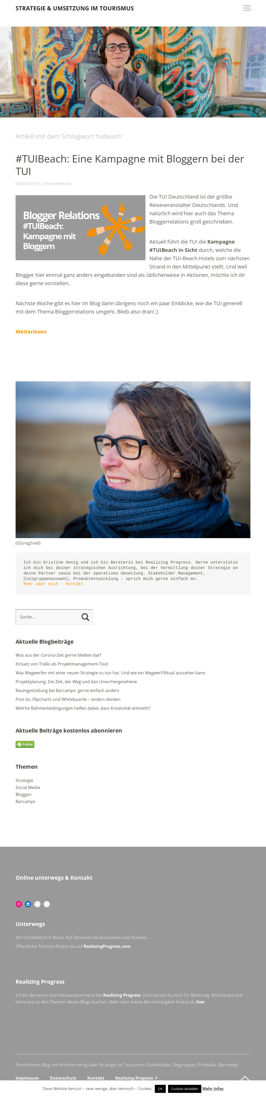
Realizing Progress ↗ (136, 1078)
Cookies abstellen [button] (184, 1088)
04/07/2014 (26, 183)
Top (245, 1078)
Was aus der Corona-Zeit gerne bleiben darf (58, 655)
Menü (246, 8)
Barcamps (25, 801)
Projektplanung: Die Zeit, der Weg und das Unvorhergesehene (76, 681)
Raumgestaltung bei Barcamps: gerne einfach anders (67, 690)
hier (200, 1002)
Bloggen (23, 794)
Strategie (24, 780)
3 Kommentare (56, 183)
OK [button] (160, 1088)
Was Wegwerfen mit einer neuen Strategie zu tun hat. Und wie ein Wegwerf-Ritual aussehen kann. (111, 673)
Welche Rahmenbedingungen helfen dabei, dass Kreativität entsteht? (83, 708)
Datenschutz (63, 1078)
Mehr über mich (40, 584)
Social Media (28, 787)
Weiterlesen (31, 331)
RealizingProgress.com (107, 946)
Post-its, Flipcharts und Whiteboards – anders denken (68, 699)
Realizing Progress (122, 995)
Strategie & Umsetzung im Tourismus (75, 8)
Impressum (27, 1078)
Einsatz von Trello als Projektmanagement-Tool (62, 664)
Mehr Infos (212, 1088)
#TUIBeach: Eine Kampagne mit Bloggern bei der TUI (132, 164)
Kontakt (74, 584)
